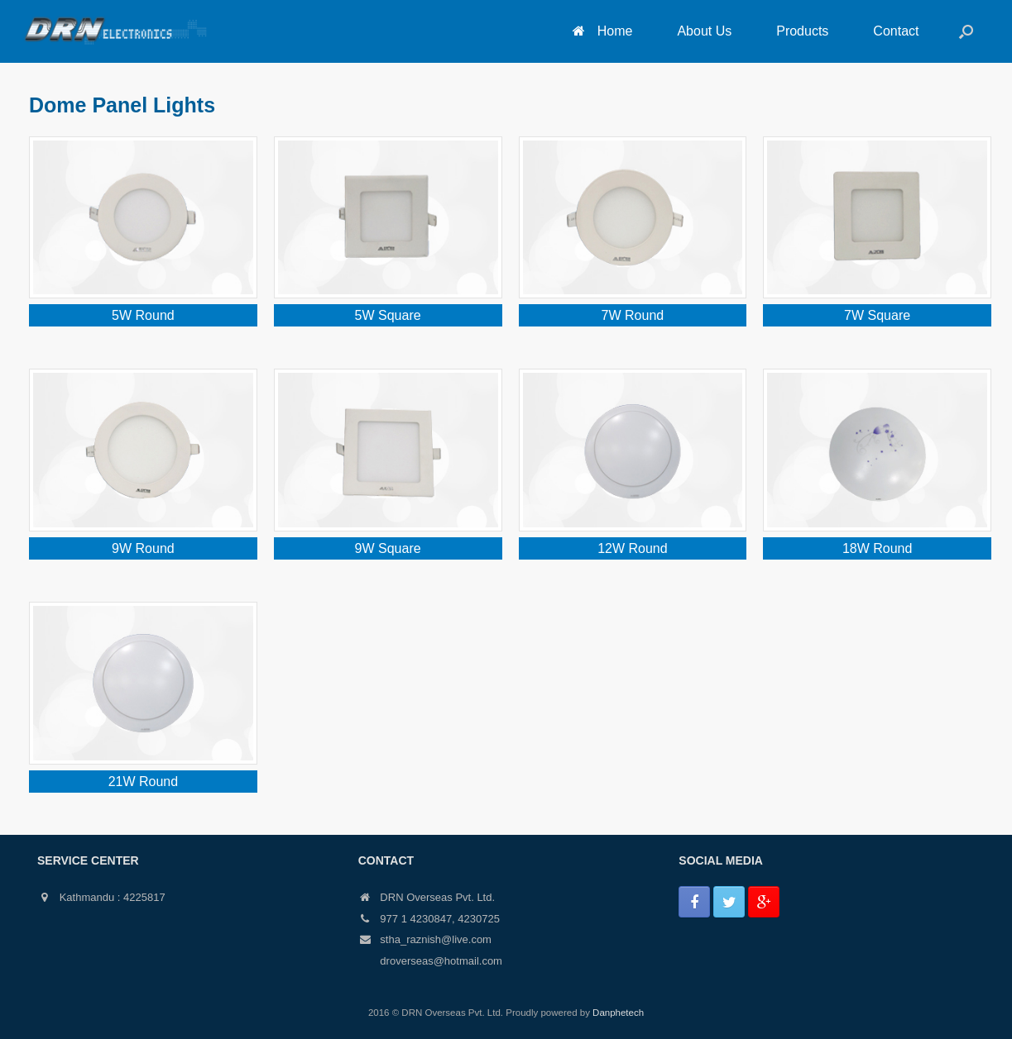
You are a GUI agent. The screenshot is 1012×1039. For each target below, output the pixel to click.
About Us (704, 31)
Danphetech (618, 1013)
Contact (895, 31)
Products (802, 31)
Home (603, 31)
